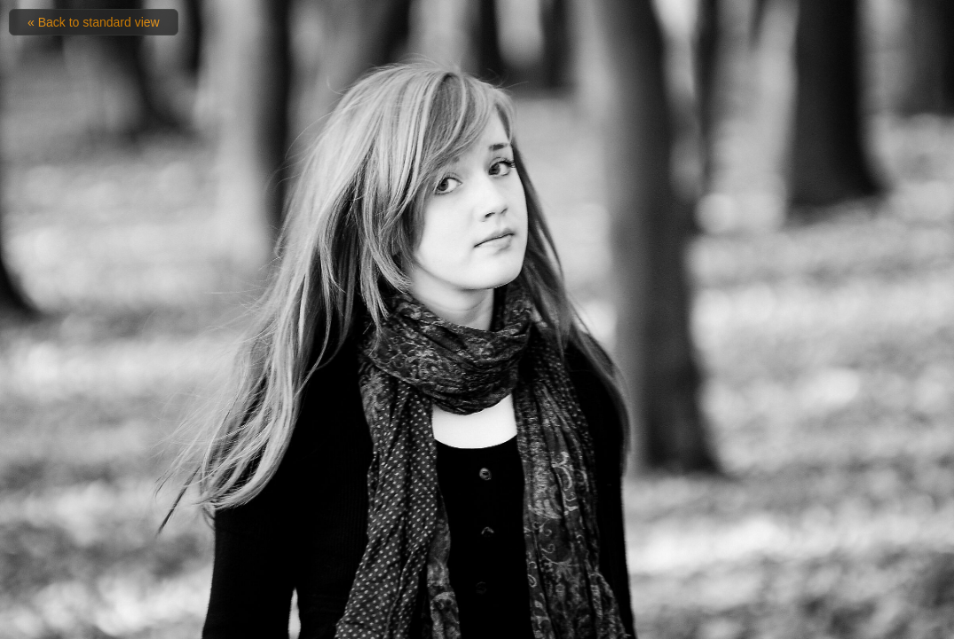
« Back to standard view (94, 22)
